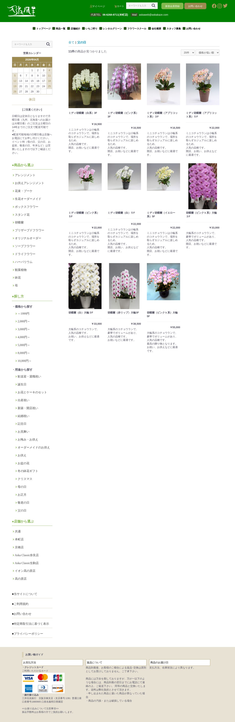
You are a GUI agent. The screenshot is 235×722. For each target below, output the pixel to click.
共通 (18, 531)
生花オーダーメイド (28, 198)
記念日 (22, 423)
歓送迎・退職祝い (29, 376)
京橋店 (19, 547)
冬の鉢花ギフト (28, 471)
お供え (22, 455)
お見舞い (23, 431)
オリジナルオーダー (28, 238)
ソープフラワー (25, 246)
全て (71, 42)
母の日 (22, 486)
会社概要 (156, 28)
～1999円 (23, 313)
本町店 (19, 539)
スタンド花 (22, 214)
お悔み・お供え (28, 439)
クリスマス (25, 478)
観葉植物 (21, 269)
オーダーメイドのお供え (34, 447)
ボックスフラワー (26, 206)
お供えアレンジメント (29, 183)
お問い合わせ (193, 28)
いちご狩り (91, 28)
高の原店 (21, 578)
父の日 (22, 510)
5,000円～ (24, 345)
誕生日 (22, 384)
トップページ (43, 28)
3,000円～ (24, 329)
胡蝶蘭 (19, 222)
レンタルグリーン (112, 28)
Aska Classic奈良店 (27, 555)
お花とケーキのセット (32, 392)
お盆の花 (23, 463)
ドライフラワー (25, 254)
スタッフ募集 (174, 28)
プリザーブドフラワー (29, 230)
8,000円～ (24, 352)
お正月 (22, 494)
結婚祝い (23, 416)
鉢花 (18, 277)
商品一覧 (60, 28)
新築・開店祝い (28, 408)
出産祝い (23, 400)
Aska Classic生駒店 (27, 563)
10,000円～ (25, 360)
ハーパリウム (23, 261)
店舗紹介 (75, 28)
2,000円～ (24, 321)
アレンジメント (25, 175)
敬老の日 (23, 502)
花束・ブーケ (23, 190)
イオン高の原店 (25, 570)
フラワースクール (136, 28)
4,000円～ (24, 337)
